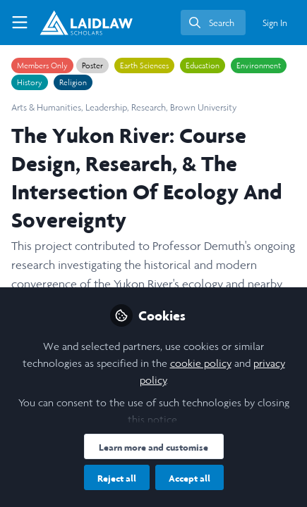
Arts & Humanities (46, 107)
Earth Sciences (144, 65)
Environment (258, 65)
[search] (213, 22)
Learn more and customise (153, 447)
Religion (73, 82)
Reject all (116, 478)
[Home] (86, 22)
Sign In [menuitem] (275, 23)
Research (148, 107)
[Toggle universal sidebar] (20, 22)
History (29, 82)
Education (202, 65)
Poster (92, 65)
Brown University (203, 107)
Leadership (106, 107)
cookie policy (200, 363)
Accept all (189, 478)
